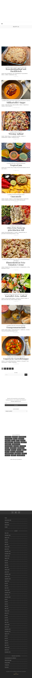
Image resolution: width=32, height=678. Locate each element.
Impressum (7, 522)
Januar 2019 (7, 649)
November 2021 (7, 592)
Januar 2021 (7, 613)
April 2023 (6, 565)
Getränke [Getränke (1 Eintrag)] (8, 444)
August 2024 (7, 537)
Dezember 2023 (7, 551)
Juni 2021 (6, 601)
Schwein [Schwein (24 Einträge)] (17, 453)
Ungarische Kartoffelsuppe (16, 358)
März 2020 (6, 622)
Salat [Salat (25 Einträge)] (13, 451)
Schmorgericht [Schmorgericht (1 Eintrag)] (9, 453)
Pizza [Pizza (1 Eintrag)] (19, 449)
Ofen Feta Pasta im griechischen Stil (16, 228)
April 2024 (6, 544)
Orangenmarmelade (16, 327)
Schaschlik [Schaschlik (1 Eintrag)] (20, 451)
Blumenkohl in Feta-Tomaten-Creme (16, 263)
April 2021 (6, 606)
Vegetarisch (23, 100)
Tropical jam (16, 165)
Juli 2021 (6, 599)
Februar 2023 (7, 569)
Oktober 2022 (7, 576)
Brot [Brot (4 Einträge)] (15, 438)
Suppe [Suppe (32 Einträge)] (7, 455)
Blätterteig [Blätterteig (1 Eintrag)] (8, 438)
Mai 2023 (6, 562)
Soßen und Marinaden (20, 163)
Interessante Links (8, 520)
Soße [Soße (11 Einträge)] (24, 453)
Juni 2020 (6, 617)
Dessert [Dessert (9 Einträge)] (7, 440)
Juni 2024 (6, 539)
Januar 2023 (7, 571)
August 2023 (7, 558)
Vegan (19, 100)
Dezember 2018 (7, 652)
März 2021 (6, 608)
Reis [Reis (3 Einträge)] (24, 449)
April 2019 (6, 642)
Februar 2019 (7, 647)
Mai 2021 (6, 603)
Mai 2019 (6, 640)
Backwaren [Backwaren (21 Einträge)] (22, 436)
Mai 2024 (6, 542)
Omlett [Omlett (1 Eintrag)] (7, 449)
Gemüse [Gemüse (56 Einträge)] (23, 442)
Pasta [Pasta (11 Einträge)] (14, 449)
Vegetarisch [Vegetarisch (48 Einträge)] (20, 455)
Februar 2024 (7, 546)
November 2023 (7, 553)
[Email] (16, 403)
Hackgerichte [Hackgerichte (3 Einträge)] (16, 444)
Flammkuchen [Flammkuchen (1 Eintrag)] (9, 442)
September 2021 (8, 597)
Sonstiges (13, 163)
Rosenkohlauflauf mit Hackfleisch (16, 70)
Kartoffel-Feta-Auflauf (16, 296)
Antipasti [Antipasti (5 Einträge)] (8, 436)
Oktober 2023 (7, 555)
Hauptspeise (12, 100)
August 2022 (7, 581)
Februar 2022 (7, 590)
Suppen (16, 100)
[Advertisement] (16, 37)
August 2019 (7, 633)
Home (6, 517)
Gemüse (7, 100)
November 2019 (7, 631)
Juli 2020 (6, 615)
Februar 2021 (7, 610)
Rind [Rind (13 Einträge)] (7, 451)
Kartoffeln (20, 294)
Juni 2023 (6, 560)
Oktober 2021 (7, 594)
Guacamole (16, 196)
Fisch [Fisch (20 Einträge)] (23, 440)
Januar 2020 (7, 626)
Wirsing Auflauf (16, 133)
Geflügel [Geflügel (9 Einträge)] (16, 442)
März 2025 (6, 532)
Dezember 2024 (7, 535)
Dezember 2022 (7, 574)
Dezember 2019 (7, 629)
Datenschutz (7, 524)
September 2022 (8, 578)
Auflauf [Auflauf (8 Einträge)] (15, 436)
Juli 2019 (6, 635)
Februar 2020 (7, 624)
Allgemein (4, 100)
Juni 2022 (6, 583)
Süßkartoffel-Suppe (16, 102)
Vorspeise (28, 100)
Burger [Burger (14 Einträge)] (21, 438)
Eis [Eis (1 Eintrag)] (18, 440)
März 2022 (6, 587)
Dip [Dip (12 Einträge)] (13, 440)
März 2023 (6, 567)
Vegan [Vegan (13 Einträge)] (13, 455)
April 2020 (6, 619)
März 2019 (6, 645)
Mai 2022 (6, 585)
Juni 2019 (6, 638)
